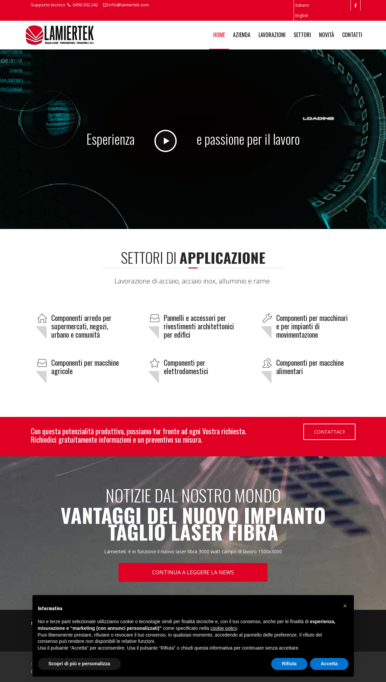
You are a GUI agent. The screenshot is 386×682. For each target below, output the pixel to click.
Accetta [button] (329, 663)
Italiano (302, 5)
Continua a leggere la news (193, 572)
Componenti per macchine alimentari (310, 366)
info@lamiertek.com (126, 5)
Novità (326, 35)
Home (219, 35)
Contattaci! (329, 432)
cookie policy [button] (223, 628)
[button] (345, 605)
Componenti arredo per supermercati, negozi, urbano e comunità (81, 326)
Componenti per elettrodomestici (186, 366)
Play (165, 141)
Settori (302, 35)
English (301, 15)
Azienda (241, 35)
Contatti (352, 35)
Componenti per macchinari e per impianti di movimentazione (312, 326)
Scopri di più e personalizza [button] (79, 663)
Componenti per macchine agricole (85, 366)
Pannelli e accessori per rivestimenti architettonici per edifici (199, 326)
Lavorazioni (272, 35)
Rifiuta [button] (289, 663)
